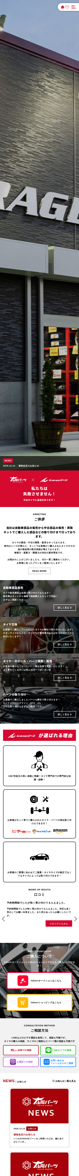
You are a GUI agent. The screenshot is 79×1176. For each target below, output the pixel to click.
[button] (3, 919)
